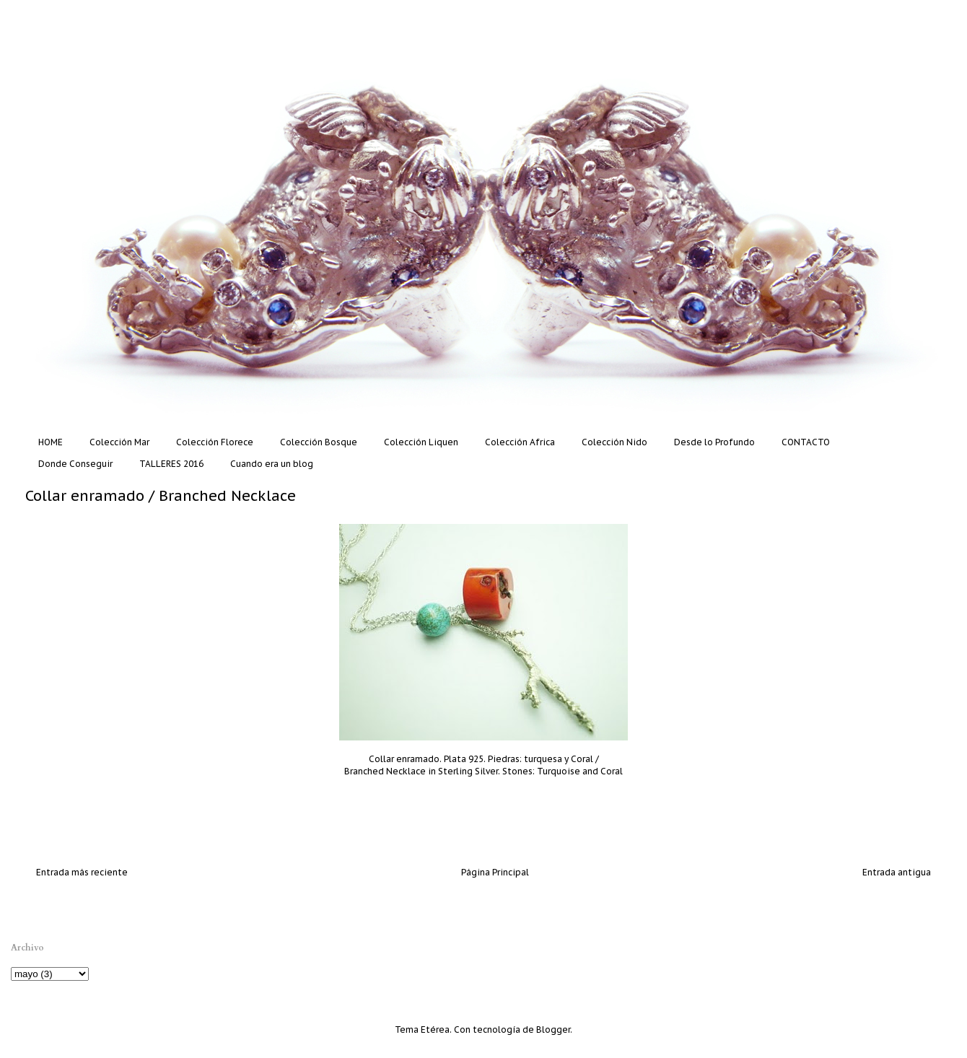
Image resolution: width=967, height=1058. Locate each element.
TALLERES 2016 (171, 463)
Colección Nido (614, 442)
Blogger (553, 1029)
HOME (50, 442)
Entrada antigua (896, 872)
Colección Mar (119, 442)
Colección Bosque (318, 442)
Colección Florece (214, 442)
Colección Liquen (421, 442)
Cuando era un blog (271, 463)
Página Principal (495, 872)
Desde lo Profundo (714, 442)
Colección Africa (520, 442)
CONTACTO (806, 442)
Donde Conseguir (75, 463)
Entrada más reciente (82, 872)
